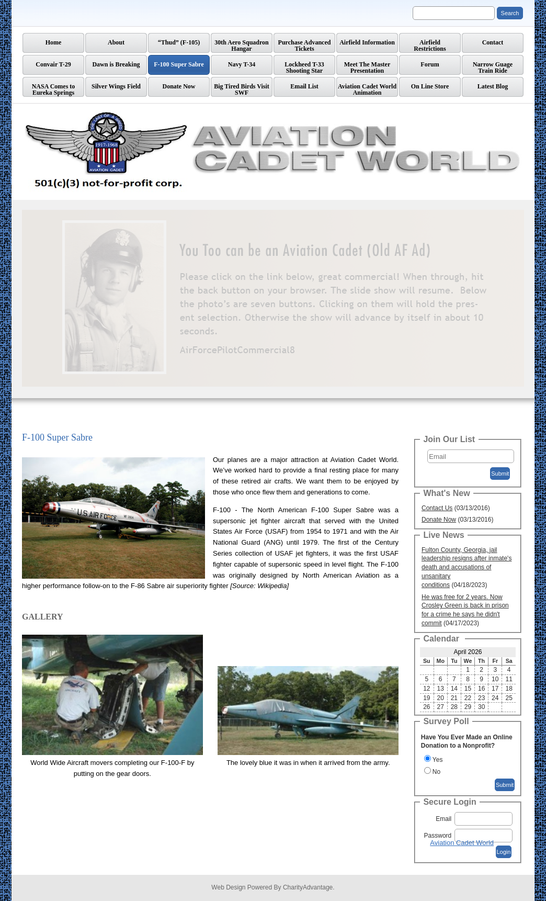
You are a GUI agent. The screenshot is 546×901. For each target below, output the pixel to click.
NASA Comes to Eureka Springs (53, 89)
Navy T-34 (241, 64)
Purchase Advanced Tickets (304, 45)
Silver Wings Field (116, 86)
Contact (493, 42)
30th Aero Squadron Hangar (241, 45)
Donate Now (179, 86)
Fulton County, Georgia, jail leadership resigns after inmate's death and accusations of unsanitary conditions (466, 567)
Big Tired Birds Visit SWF (241, 89)
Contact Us (437, 508)
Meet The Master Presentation (367, 67)
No (436, 771)
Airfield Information (367, 42)
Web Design (228, 887)
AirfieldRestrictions (430, 45)
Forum (429, 64)
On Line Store (430, 86)
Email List (304, 86)
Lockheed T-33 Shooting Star (304, 67)
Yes (438, 759)
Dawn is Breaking (116, 64)
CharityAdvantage (308, 887)
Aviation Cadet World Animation (367, 89)
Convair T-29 (53, 64)
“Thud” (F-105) (179, 42)
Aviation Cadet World (462, 843)
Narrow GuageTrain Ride (493, 67)
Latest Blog (492, 86)
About (116, 42)
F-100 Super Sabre (179, 64)
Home (54, 42)
